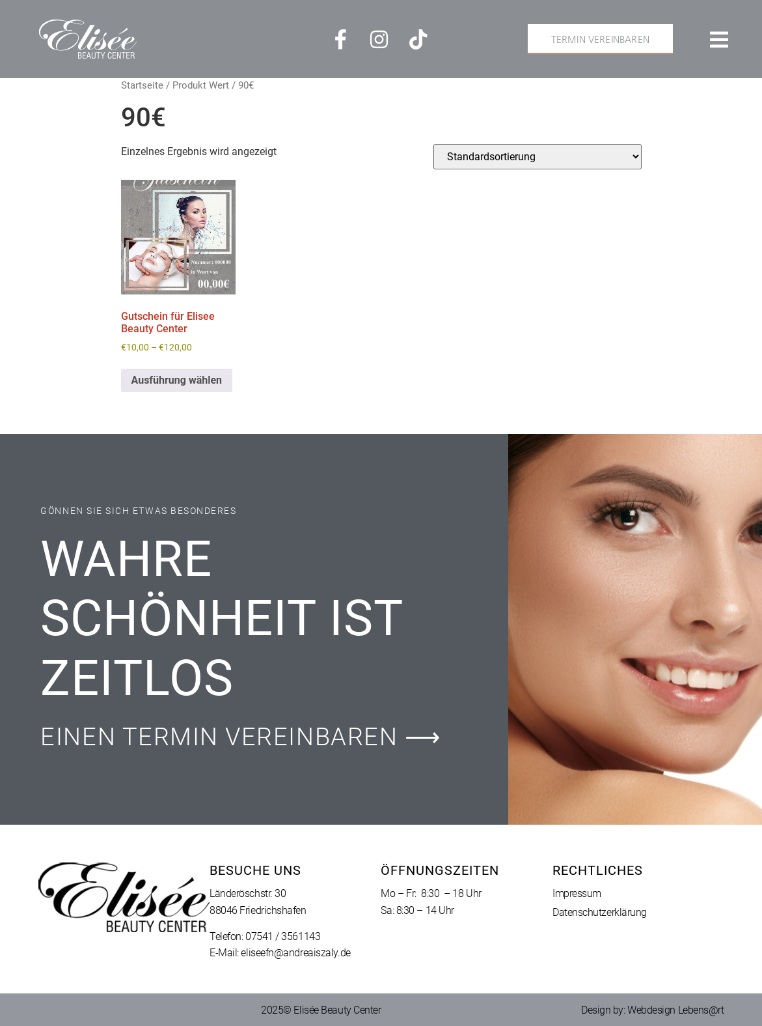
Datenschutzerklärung (599, 912)
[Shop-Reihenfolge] (537, 156)
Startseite (142, 85)
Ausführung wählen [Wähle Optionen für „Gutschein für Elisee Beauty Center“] (177, 380)
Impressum (576, 893)
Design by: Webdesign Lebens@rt (652, 1010)
